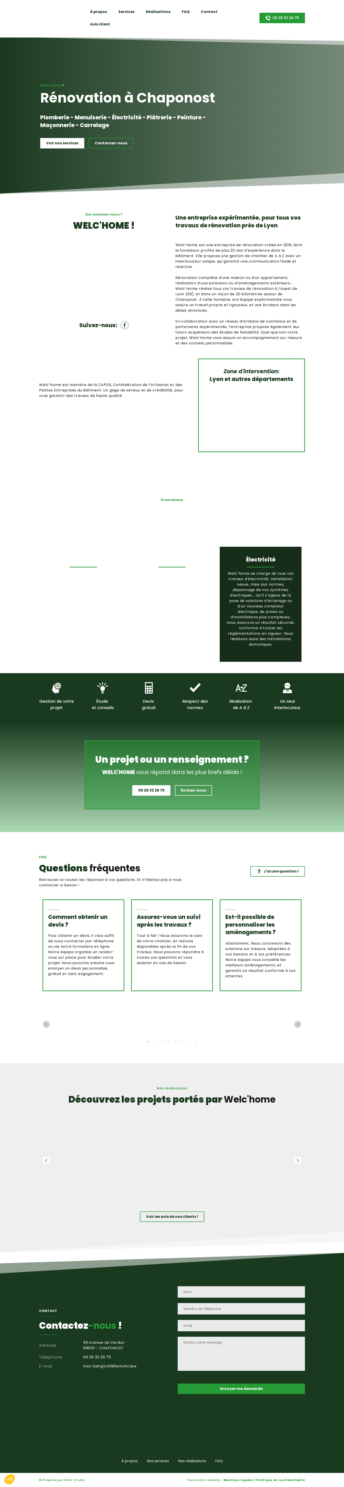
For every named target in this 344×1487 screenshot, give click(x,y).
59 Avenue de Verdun (104, 1342)
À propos (98, 11)
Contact (209, 11)
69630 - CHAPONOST (103, 1348)
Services (126, 11)
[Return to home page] (49, 18)
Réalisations (158, 11)
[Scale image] (63, 1024)
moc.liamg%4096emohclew (110, 1366)
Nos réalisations (192, 1461)
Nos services (158, 1461)
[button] (282, 18)
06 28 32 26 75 (97, 1357)
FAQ (185, 11)
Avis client (100, 24)
